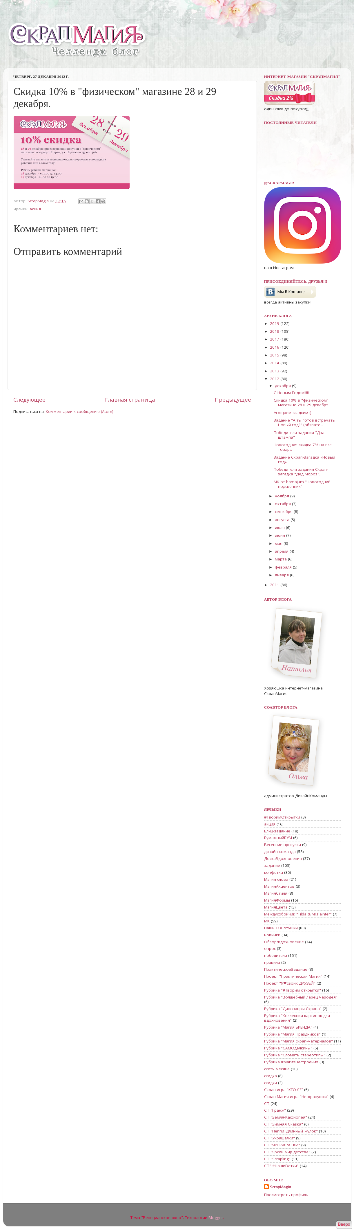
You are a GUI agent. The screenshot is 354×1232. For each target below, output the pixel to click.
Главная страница (130, 399)
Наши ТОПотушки (281, 928)
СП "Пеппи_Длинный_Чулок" (291, 1131)
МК (267, 921)
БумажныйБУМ (278, 837)
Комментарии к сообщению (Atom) (79, 411)
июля (280, 527)
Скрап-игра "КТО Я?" (283, 1089)
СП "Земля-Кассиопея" (285, 1117)
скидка (270, 1075)
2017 (275, 339)
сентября (284, 511)
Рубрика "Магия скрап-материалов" (298, 1041)
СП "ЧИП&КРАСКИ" (282, 1145)
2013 (275, 371)
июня (280, 535)
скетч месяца (277, 1068)
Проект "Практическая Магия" (293, 976)
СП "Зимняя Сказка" (283, 1124)
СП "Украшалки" (279, 1138)
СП (266, 1103)
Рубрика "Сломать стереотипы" (294, 1055)
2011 (275, 584)
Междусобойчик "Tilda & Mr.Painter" (298, 914)
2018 (275, 331)
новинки (272, 934)
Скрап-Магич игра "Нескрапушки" (296, 1096)
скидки (270, 1082)
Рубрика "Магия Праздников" (292, 1034)
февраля (284, 567)
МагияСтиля (275, 893)
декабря (283, 385)
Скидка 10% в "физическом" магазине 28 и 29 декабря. (301, 402)
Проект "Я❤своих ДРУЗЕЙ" (289, 983)
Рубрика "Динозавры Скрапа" (293, 1008)
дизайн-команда (280, 851)
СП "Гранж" (275, 1110)
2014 (275, 362)
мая (279, 543)
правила (272, 962)
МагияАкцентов (279, 886)
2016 (275, 347)
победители (275, 955)
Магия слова (276, 879)
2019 (275, 323)
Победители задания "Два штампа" (299, 435)
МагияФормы (277, 900)
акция (35, 209)
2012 (275, 378)
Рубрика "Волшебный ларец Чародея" (300, 997)
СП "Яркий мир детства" (287, 1151)
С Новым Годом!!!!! (291, 392)
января (282, 575)
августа (283, 519)
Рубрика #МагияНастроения (291, 1061)
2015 (275, 355)
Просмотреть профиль (286, 1194)
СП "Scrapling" (277, 1158)
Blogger (215, 1217)
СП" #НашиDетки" (281, 1165)
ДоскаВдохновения (283, 858)
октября (283, 503)
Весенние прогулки (282, 844)
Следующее (29, 399)
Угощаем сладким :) (292, 412)
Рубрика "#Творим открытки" (292, 990)
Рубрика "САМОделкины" (288, 1048)
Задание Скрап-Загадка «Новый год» (304, 459)
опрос (270, 948)
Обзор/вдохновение (284, 941)
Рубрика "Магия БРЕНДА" (288, 1027)
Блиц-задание (277, 831)
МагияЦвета (276, 907)
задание (272, 865)
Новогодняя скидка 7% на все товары (303, 447)
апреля (282, 551)
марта (281, 559)
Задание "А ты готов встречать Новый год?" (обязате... (304, 422)
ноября (282, 496)
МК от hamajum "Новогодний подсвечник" (302, 484)
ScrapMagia (280, 1186)
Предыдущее (233, 399)
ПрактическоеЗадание (285, 969)
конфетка (273, 872)
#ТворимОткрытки (282, 817)
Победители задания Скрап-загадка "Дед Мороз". (301, 472)
